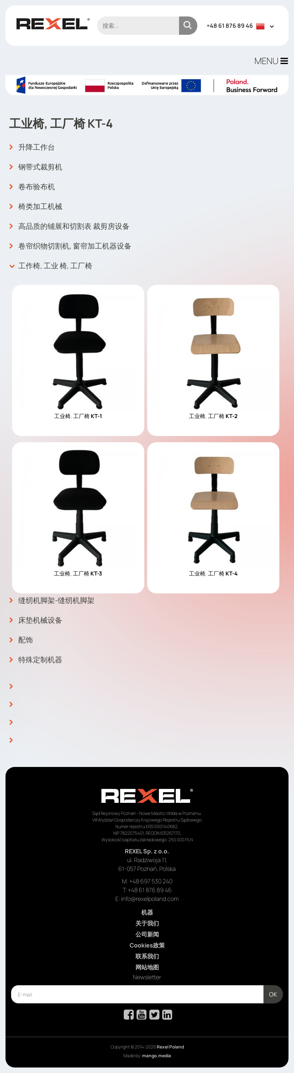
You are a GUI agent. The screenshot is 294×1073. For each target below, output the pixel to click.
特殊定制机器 (35, 659)
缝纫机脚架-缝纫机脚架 (51, 600)
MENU (271, 61)
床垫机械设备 (35, 620)
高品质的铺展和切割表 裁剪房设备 (69, 226)
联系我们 (147, 956)
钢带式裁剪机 (35, 167)
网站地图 (147, 967)
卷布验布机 (32, 186)
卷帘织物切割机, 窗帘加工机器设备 (70, 246)
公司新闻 (147, 934)
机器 (147, 912)
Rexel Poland (170, 1047)
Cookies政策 (147, 945)
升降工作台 (32, 147)
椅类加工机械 (35, 206)
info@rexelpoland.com (150, 899)
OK (273, 994)
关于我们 (147, 923)
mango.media (156, 1055)
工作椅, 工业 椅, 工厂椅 (50, 265)
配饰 (21, 640)
